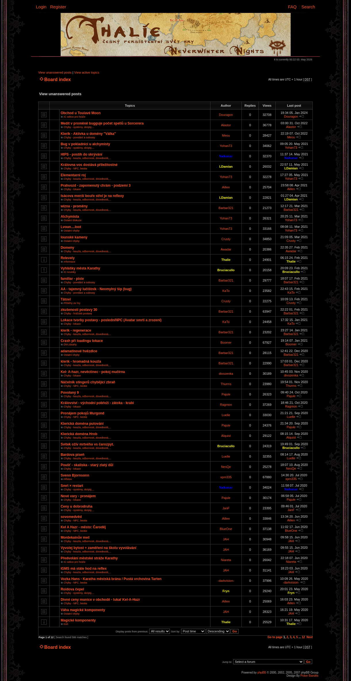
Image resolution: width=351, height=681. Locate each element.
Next (309, 637)
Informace (69, 261)
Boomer (226, 342)
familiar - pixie (72, 279)
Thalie (226, 259)
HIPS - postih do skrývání (81, 154)
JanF (226, 508)
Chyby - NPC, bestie (75, 168)
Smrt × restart (72, 486)
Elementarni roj (73, 175)
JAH (226, 539)
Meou (226, 135)
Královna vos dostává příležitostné (89, 165)
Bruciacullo (226, 270)
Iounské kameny (74, 237)
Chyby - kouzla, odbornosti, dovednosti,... (87, 158)
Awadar (225, 249)
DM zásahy (70, 344)
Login (41, 6)
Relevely (68, 258)
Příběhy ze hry (72, 303)
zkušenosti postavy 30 (79, 310)
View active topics (86, 72)
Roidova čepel (72, 589)
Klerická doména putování (82, 424)
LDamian (226, 166)
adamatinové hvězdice (79, 351)
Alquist (226, 435)
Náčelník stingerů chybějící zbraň (88, 382)
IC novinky (70, 272)
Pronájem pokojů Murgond (82, 413)
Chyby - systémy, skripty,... (79, 127)
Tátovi (66, 299)
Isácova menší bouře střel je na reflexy (92, 196)
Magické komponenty (78, 620)
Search (308, 6)
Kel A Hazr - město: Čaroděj (83, 527)
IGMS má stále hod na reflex (84, 569)
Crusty (226, 239)
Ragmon (226, 404)
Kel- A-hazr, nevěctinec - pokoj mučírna (93, 372)
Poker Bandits (309, 675)
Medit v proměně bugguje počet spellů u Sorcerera (102, 123)
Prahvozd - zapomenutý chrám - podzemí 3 (96, 185)
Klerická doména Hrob (79, 434)
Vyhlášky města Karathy (80, 268)
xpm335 (225, 477)
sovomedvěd (71, 517)
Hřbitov (68, 479)
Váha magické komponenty (83, 610)
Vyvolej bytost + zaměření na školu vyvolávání (98, 548)
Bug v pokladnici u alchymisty (85, 144)
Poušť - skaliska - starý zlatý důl (87, 465)
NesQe (226, 466)
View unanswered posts (55, 72)
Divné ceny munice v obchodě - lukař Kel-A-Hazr (100, 600)
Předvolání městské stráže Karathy (89, 558)
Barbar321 (225, 208)
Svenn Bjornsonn (75, 475)
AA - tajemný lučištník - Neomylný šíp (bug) (96, 289)
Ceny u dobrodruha (77, 506)
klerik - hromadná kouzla (81, 361)
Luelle (226, 415)
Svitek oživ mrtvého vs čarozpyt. (87, 444)
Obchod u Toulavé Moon (81, 113)
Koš (66, 624)
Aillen (226, 187)
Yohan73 (226, 146)
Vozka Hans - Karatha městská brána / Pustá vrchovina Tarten (111, 579)
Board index (57, 79)
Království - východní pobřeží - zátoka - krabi (97, 403)
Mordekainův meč (75, 537)
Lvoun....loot (71, 227)
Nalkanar (226, 156)
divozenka (226, 373)
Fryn (226, 591)
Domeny (67, 248)
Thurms (225, 384)
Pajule (226, 394)
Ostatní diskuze (72, 220)
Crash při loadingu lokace (82, 341)
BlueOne (226, 529)
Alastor (226, 125)
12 (303, 637)
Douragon (226, 114)
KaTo (225, 290)
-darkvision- (226, 580)
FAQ (292, 6)
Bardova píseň (73, 455)
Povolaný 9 (70, 393)
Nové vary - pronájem (78, 496)
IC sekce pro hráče (74, 116)
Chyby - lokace (72, 189)
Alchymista (70, 217)
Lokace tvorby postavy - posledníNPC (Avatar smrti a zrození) (111, 320)
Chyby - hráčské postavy (78, 313)
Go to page (275, 637)
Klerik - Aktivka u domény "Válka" (88, 134)
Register (58, 6)
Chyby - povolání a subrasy (79, 137)
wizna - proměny (74, 206)
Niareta (226, 560)
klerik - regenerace (76, 330)
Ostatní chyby (71, 230)
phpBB (261, 672)
